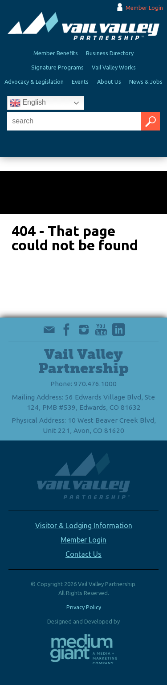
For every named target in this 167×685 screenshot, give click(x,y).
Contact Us (83, 554)
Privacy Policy (83, 607)
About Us (109, 81)
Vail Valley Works (114, 67)
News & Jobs (146, 81)
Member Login (144, 7)
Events (80, 81)
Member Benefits (55, 53)
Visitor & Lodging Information (83, 525)
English (28, 103)
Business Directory (110, 53)
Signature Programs (57, 67)
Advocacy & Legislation (34, 81)
